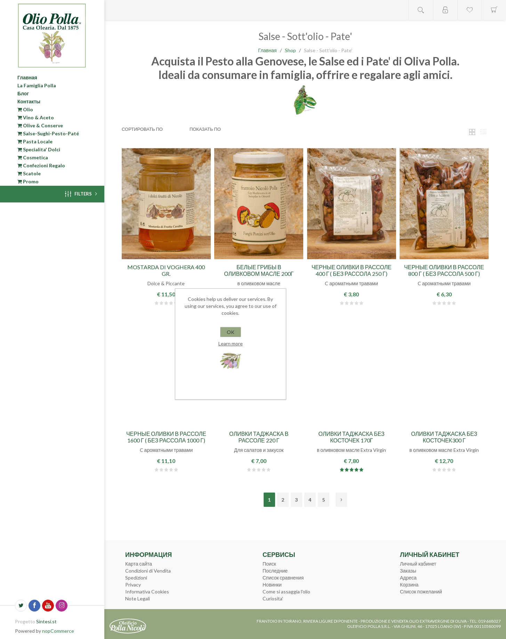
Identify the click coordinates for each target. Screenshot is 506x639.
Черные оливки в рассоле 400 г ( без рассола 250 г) (352, 270)
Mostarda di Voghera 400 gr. (166, 270)
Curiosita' (273, 598)
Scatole (29, 173)
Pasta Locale (35, 141)
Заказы (408, 571)
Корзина (409, 585)
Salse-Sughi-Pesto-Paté (48, 133)
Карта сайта (138, 564)
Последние (275, 571)
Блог (23, 93)
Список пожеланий (421, 591)
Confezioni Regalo (41, 165)
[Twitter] (21, 606)
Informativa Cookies (147, 591)
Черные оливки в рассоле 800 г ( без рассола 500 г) (444, 270)
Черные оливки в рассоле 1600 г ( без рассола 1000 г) (166, 437)
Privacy (133, 585)
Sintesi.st (46, 621)
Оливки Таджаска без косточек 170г (352, 437)
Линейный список (483, 132)
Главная (27, 77)
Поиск (269, 564)
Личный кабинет (418, 564)
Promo (28, 181)
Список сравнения (283, 578)
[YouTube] (48, 606)
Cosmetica (32, 157)
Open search (421, 10)
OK (230, 332)
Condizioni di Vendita (148, 571)
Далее (341, 500)
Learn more (230, 343)
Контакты (28, 101)
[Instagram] (61, 606)
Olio (25, 109)
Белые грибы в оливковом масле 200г (259, 270)
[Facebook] (34, 606)
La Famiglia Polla (36, 85)
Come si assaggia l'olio (286, 591)
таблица (472, 132)
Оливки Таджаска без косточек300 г (444, 437)
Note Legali (137, 598)
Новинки (272, 585)
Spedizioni (136, 578)
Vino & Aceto (35, 117)
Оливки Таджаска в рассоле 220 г (258, 437)
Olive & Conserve (40, 125)
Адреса (408, 578)
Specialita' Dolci (38, 149)
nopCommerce (58, 631)
